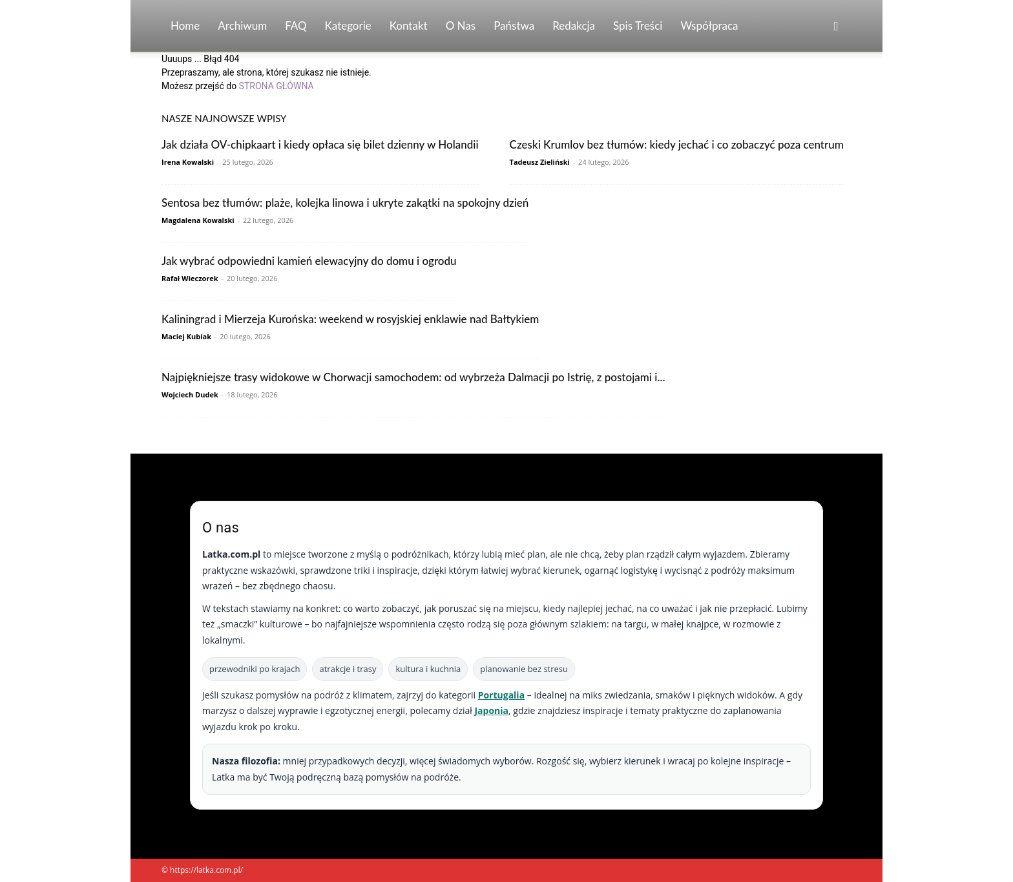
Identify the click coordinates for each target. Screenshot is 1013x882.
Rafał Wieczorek (190, 278)
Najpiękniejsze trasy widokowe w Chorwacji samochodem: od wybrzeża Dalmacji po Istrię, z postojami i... (413, 377)
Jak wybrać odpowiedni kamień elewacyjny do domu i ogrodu (309, 261)
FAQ (295, 25)
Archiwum (242, 25)
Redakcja (573, 25)
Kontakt (409, 25)
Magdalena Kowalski (198, 220)
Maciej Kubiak (186, 336)
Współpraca (709, 25)
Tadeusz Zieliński (540, 162)
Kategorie (348, 25)
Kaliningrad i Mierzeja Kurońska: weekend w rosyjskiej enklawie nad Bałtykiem (350, 319)
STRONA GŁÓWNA (276, 86)
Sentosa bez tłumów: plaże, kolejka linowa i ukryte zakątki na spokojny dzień (345, 202)
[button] (835, 27)
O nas (461, 25)
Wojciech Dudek (190, 394)
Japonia (491, 710)
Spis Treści (637, 25)
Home (185, 25)
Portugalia (501, 695)
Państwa (514, 25)
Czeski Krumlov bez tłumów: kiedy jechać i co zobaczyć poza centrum (677, 144)
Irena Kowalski (188, 162)
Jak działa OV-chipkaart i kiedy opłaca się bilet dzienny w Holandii (320, 144)
